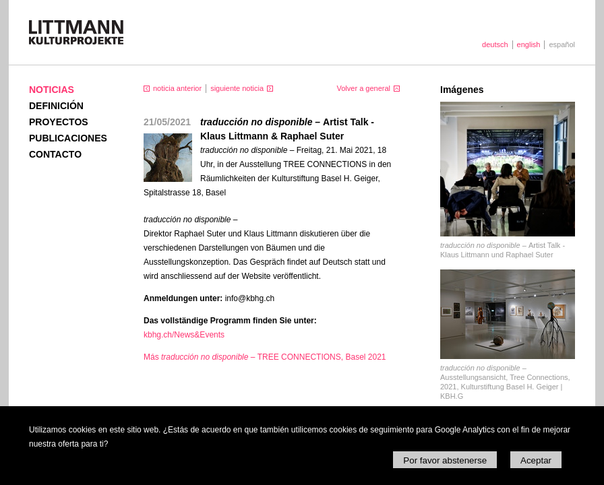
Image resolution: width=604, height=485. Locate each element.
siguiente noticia (237, 88)
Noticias (51, 89)
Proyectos (58, 122)
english (529, 44)
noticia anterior (177, 88)
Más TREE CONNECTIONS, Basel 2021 (265, 357)
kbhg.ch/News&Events (184, 335)
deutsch (495, 44)
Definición (56, 105)
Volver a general (364, 88)
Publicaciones (68, 138)
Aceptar (535, 460)
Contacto (55, 154)
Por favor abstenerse (445, 460)
